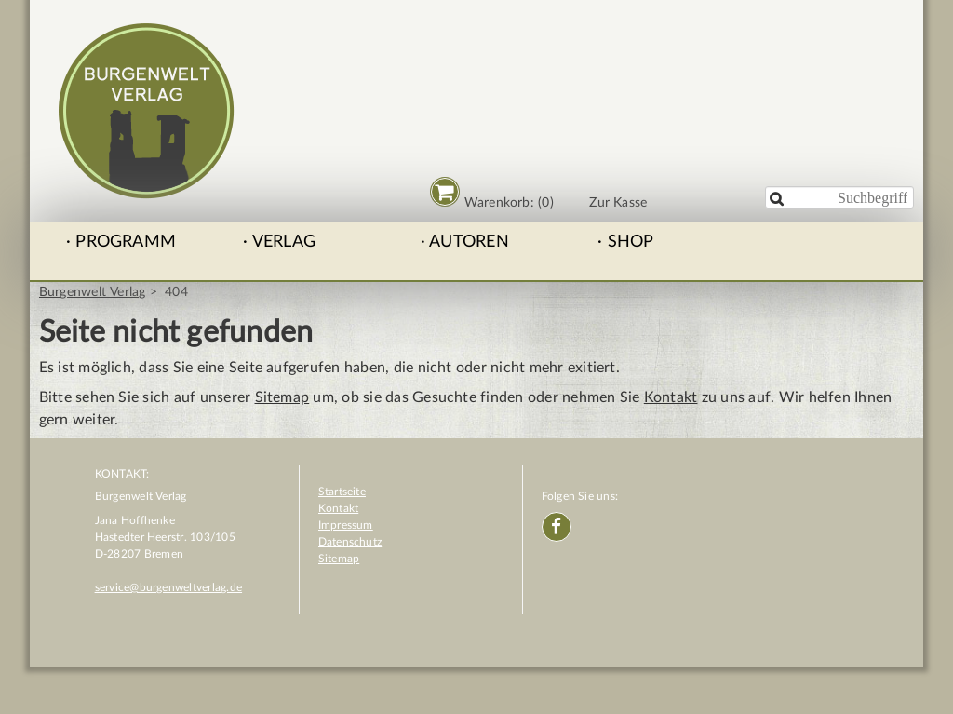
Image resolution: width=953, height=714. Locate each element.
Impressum (345, 525)
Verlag (283, 242)
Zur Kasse (618, 202)
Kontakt (671, 397)
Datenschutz (350, 541)
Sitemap (282, 397)
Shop (631, 242)
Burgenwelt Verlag (92, 292)
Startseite (342, 491)
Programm (125, 242)
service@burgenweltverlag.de (168, 587)
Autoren (469, 242)
